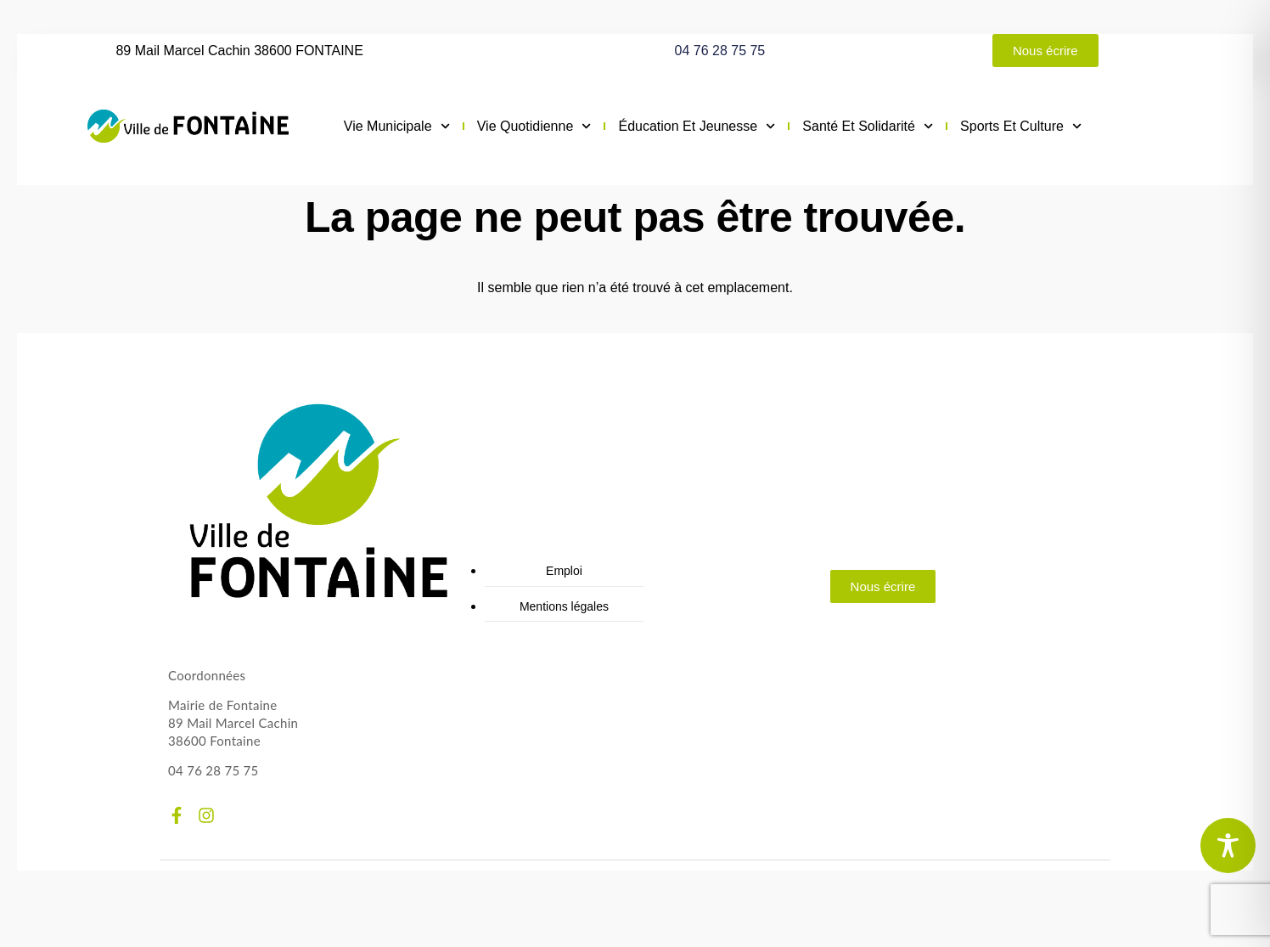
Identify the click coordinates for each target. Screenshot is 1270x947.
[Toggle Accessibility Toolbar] (1228, 845)
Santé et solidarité (867, 127)
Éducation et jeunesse (696, 127)
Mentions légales (564, 606)
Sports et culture (1021, 127)
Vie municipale (397, 127)
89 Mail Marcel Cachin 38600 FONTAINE (238, 50)
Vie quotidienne (534, 127)
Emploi (564, 571)
